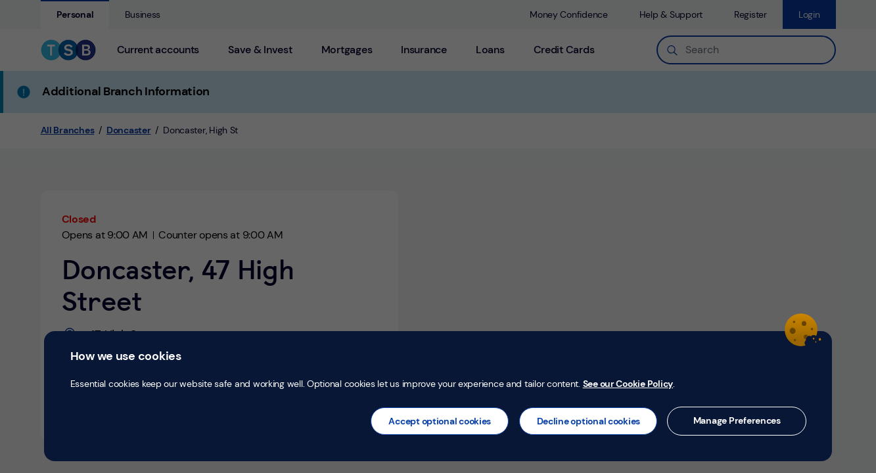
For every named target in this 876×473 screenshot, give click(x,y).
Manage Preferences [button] (737, 420)
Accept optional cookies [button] (439, 421)
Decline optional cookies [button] (589, 421)
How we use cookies (125, 356)
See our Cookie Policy (628, 384)
